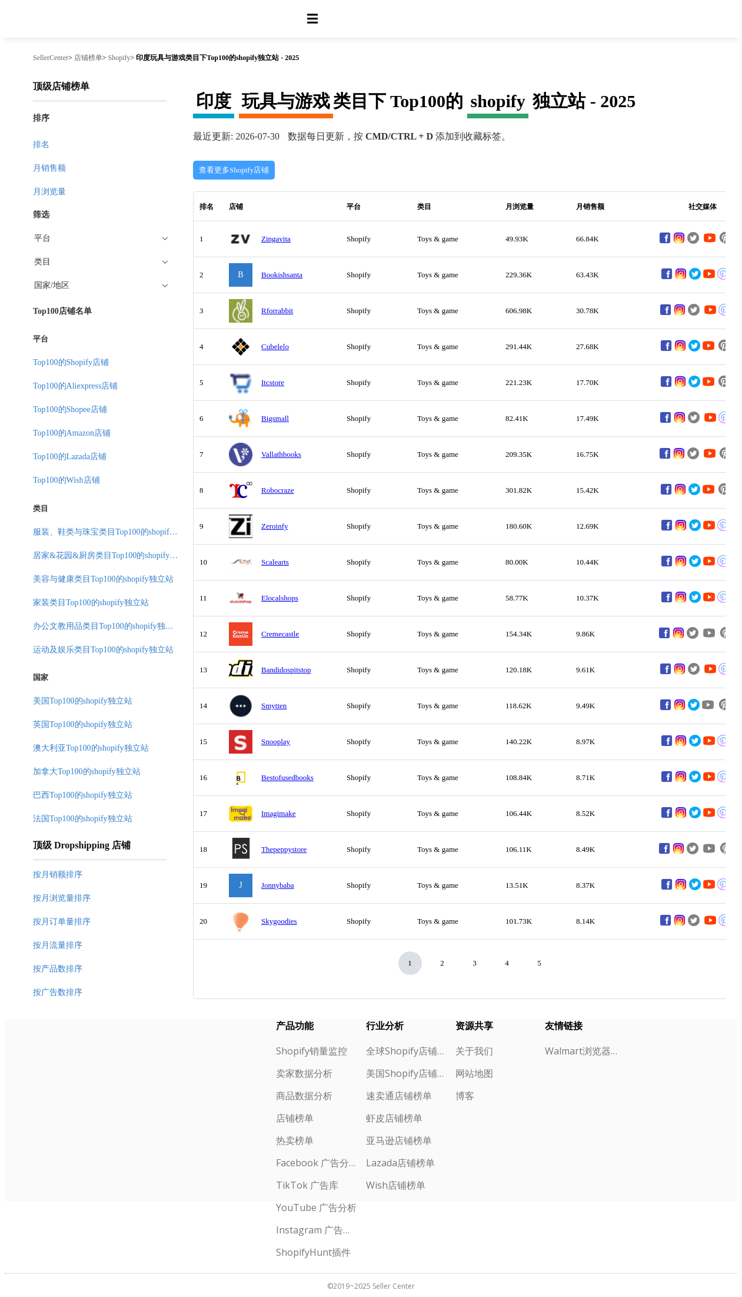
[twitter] (695, 278)
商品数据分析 (304, 1095)
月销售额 (49, 168)
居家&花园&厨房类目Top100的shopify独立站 (113, 555)
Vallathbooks (281, 454)
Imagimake (278, 813)
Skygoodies (279, 921)
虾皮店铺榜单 (394, 1118)
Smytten (274, 705)
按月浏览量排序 (62, 898)
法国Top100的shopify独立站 (82, 818)
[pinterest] (723, 278)
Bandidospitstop (286, 669)
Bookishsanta (281, 274)
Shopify (119, 58)
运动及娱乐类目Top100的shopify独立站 (103, 649)
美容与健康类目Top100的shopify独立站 (103, 579)
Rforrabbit (277, 310)
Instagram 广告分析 (316, 1229)
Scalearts (275, 562)
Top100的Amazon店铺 (72, 433)
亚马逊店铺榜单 (399, 1140)
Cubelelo (275, 346)
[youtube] (710, 242)
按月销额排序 (57, 874)
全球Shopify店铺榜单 (406, 1050)
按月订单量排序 (62, 921)
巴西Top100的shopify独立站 (82, 795)
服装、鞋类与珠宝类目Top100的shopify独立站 (115, 532)
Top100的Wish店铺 (66, 480)
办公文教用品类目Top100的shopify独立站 (107, 626)
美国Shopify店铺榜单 (406, 1073)
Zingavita (276, 238)
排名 (41, 144)
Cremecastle (280, 633)
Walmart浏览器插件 (585, 1050)
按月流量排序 (57, 945)
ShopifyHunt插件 (313, 1252)
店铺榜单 (88, 58)
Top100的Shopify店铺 (71, 362)
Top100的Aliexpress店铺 (75, 386)
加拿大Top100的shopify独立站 (87, 771)
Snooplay (275, 741)
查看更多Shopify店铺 (234, 169)
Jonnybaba (277, 885)
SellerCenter (50, 58)
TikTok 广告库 (307, 1185)
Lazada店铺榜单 (400, 1162)
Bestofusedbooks (287, 777)
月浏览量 (49, 191)
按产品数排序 (57, 968)
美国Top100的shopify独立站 (82, 700)
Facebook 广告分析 (316, 1162)
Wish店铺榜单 (395, 1185)
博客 (464, 1095)
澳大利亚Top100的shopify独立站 (91, 748)
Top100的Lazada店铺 (70, 456)
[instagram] (679, 242)
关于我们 (474, 1050)
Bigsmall (275, 418)
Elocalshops (279, 597)
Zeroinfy (274, 526)
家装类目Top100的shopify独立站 (91, 602)
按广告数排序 (57, 992)
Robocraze (277, 490)
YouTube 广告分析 (316, 1207)
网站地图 (474, 1073)
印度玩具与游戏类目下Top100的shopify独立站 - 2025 (217, 58)
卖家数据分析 (304, 1073)
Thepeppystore (284, 849)
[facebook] (665, 242)
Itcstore (272, 382)
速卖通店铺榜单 (399, 1095)
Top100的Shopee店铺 (70, 409)
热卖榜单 (295, 1140)
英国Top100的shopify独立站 (82, 724)
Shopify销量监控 (311, 1050)
